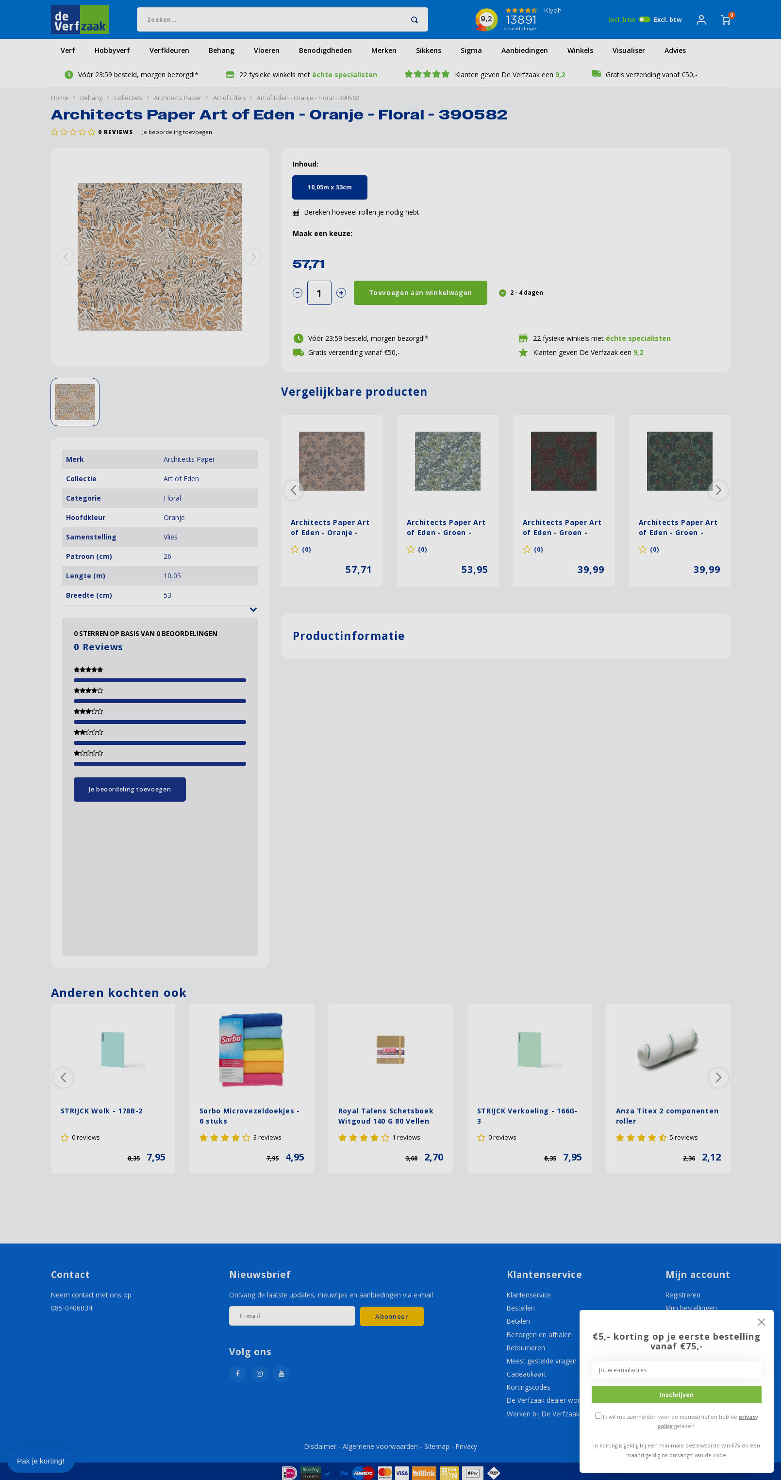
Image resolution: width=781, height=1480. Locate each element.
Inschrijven (677, 1394)
